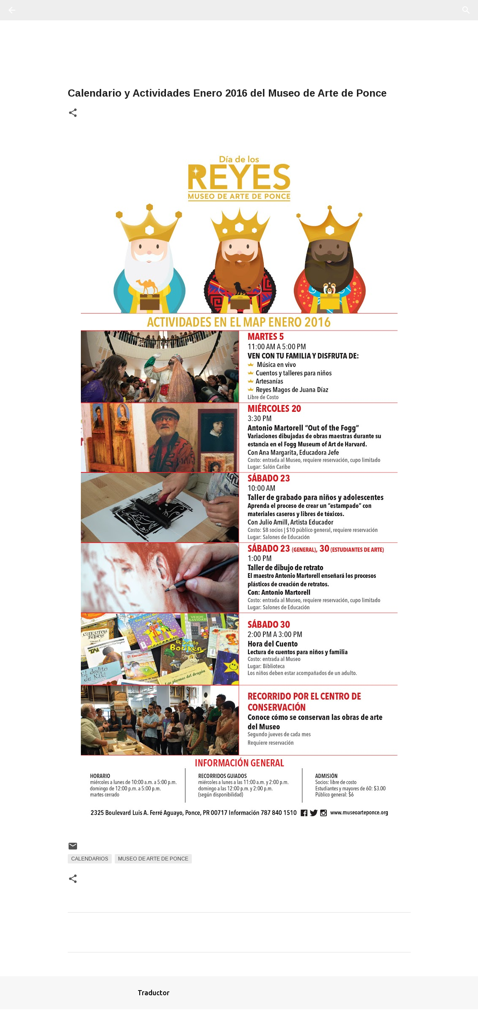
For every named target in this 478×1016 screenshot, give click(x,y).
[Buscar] (35, 10)
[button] (73, 113)
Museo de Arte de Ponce (153, 859)
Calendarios (89, 859)
